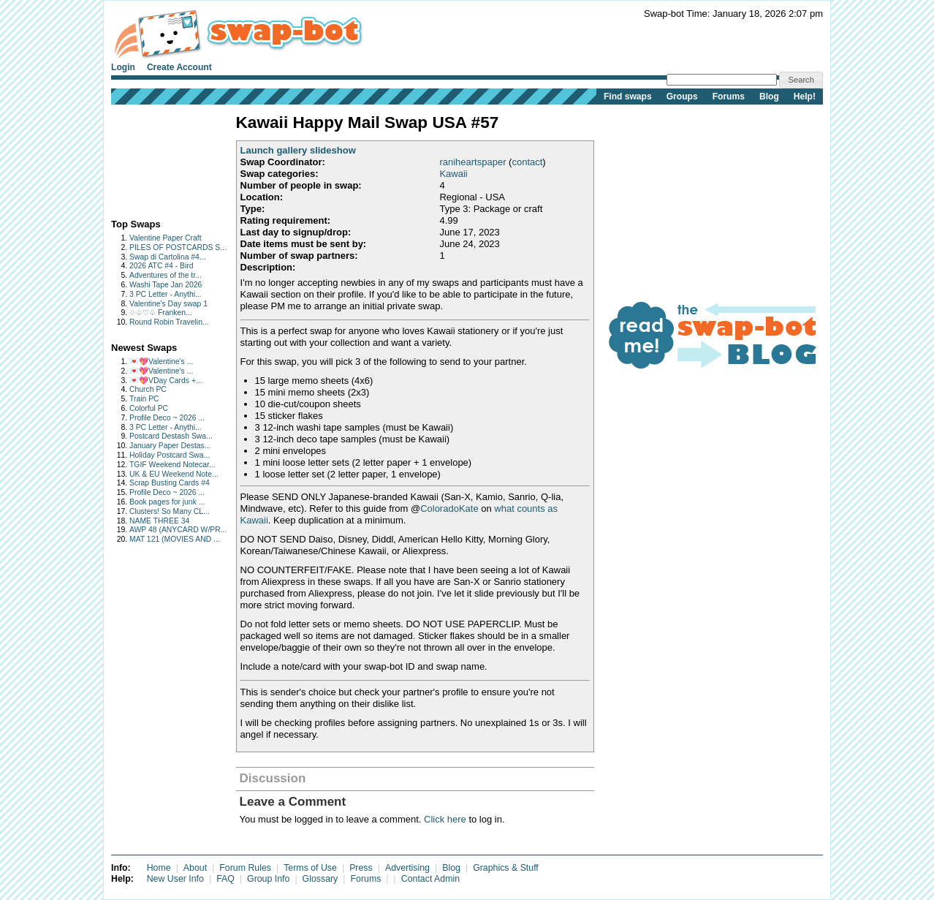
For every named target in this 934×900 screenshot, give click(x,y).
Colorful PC (148, 408)
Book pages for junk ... (167, 502)
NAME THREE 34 (159, 521)
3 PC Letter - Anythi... (165, 294)
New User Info (175, 879)
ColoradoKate (449, 508)
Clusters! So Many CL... (169, 511)
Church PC (148, 389)
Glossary (320, 879)
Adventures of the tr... (165, 275)
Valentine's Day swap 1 (168, 304)
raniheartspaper (472, 161)
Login (123, 67)
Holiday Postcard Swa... (169, 455)
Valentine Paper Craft (165, 238)
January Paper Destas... (169, 446)
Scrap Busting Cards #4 (169, 483)
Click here (445, 819)
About (195, 868)
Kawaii (453, 173)
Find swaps (628, 96)
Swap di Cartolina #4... (167, 257)
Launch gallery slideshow (298, 150)
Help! (805, 96)
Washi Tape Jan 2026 (165, 285)
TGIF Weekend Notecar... (172, 465)
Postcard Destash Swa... (171, 436)
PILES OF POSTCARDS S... (178, 247)
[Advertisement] (156, 158)
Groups (682, 96)
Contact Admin (430, 879)
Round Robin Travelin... (169, 322)
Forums (729, 96)
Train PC (144, 399)
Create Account (179, 67)
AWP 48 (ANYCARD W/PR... (178, 530)
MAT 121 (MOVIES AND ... (174, 539)
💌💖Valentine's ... (161, 362)
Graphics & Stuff (506, 868)
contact (527, 161)
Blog (769, 96)
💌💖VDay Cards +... (165, 381)
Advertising (407, 868)
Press (361, 868)
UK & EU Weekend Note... (174, 474)
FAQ (225, 879)
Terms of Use (310, 868)
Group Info (268, 879)
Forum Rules (245, 868)
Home (159, 868)
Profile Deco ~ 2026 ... (167, 418)
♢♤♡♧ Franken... (160, 313)
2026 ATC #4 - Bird (161, 266)
